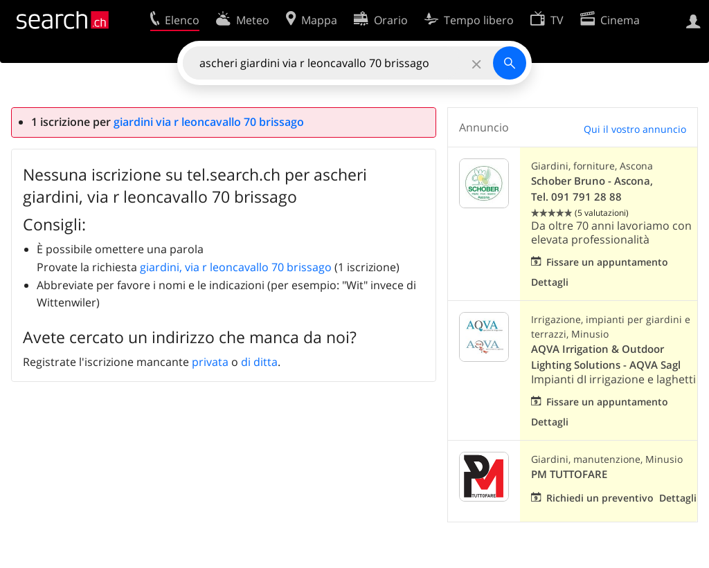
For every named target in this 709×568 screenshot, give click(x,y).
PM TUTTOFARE (569, 474)
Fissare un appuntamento (607, 261)
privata (210, 361)
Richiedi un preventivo (600, 497)
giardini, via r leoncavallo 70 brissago (236, 267)
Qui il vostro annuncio (635, 129)
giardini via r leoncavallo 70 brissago (209, 121)
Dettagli (549, 281)
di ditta (259, 361)
